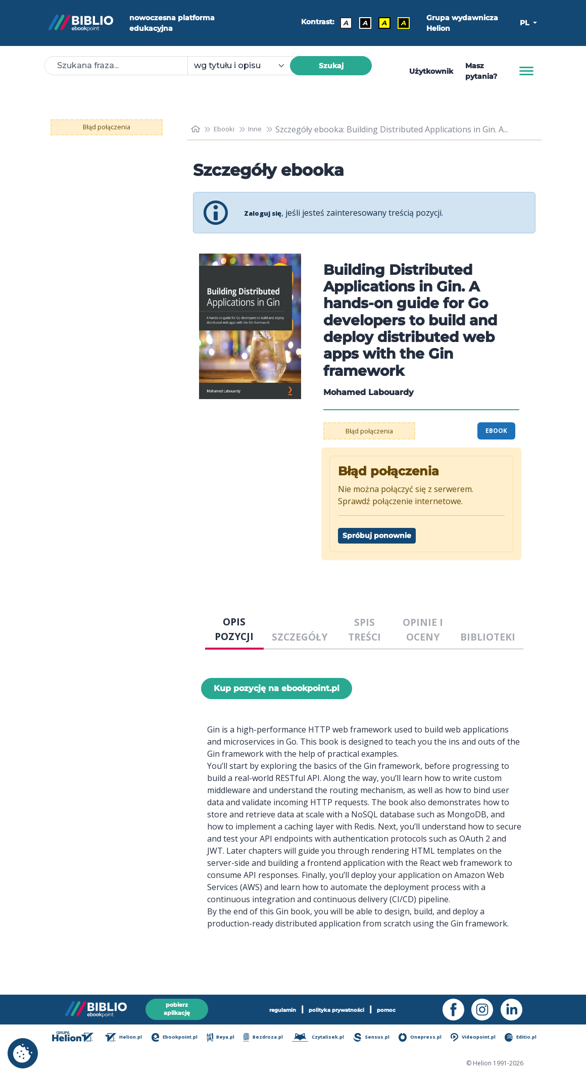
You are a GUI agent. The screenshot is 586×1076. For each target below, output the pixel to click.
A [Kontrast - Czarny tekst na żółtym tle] (380, 23)
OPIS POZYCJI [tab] (234, 629)
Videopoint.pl (474, 1038)
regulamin (266, 1007)
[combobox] (245, 66)
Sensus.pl (375, 1038)
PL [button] (525, 22)
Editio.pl (521, 1038)
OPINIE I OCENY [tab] (423, 629)
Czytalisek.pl (324, 1038)
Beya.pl (228, 1038)
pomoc (405, 1007)
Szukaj (331, 65)
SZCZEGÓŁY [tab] (299, 637)
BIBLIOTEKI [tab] (487, 637)
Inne (264, 129)
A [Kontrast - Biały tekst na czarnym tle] (361, 23)
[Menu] (526, 71)
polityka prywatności (338, 1007)
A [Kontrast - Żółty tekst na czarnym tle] (400, 23)
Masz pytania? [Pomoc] (481, 71)
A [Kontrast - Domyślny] (342, 23)
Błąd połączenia (106, 127)
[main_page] (196, 129)
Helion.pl (132, 1038)
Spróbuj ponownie (377, 535)
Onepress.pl (423, 1038)
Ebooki (229, 129)
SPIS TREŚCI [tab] (364, 629)
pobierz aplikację (176, 1007)
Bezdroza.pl (270, 1038)
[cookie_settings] (23, 1053)
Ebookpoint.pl (182, 1038)
